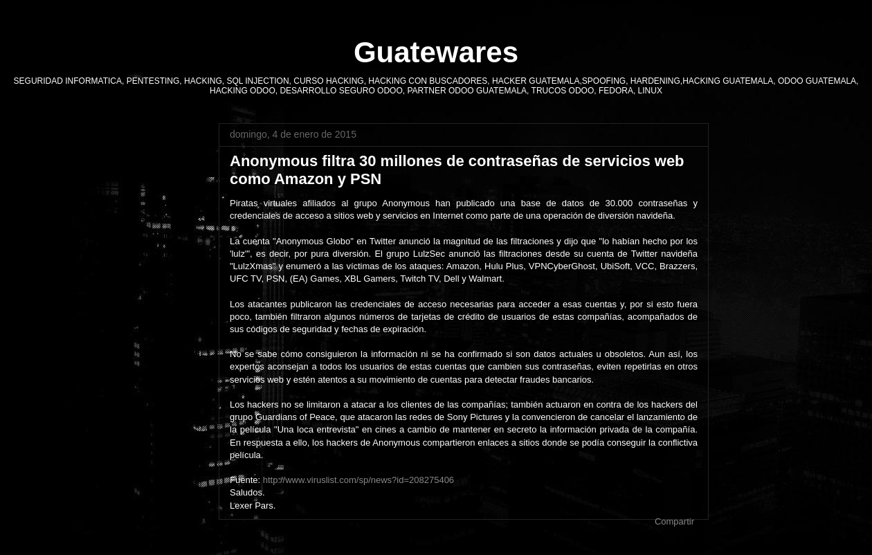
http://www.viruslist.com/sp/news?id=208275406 (358, 480)
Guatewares (436, 52)
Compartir (674, 521)
